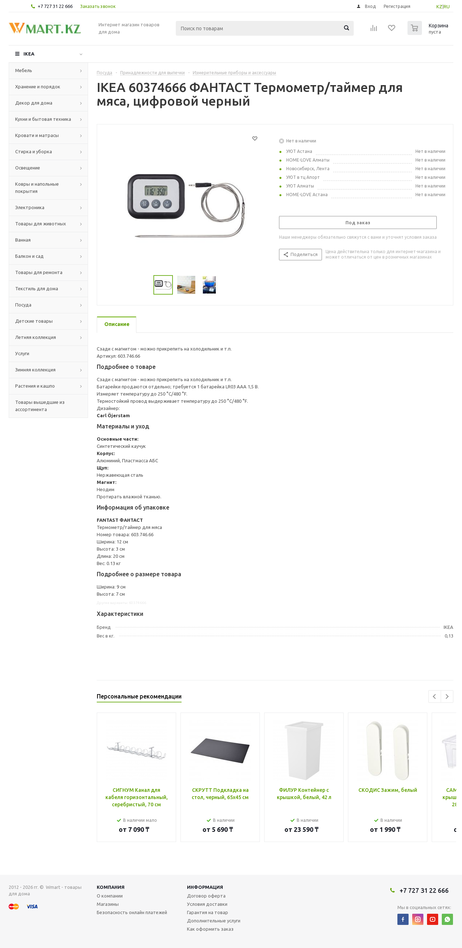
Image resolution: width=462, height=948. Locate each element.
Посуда (23, 304)
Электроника (29, 207)
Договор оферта (206, 895)
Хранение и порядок (37, 86)
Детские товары (34, 320)
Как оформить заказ (210, 928)
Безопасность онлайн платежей (132, 912)
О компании (110, 895)
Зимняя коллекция (35, 369)
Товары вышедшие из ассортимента (40, 406)
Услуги (22, 353)
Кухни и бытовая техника (43, 119)
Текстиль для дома (36, 288)
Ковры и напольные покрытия (37, 187)
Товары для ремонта (38, 272)
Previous (435, 696)
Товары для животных (40, 223)
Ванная (23, 239)
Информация (205, 887)
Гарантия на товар (207, 912)
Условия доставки (207, 904)
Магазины (108, 904)
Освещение (27, 167)
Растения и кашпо (35, 385)
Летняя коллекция (35, 337)
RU (447, 6)
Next (447, 696)
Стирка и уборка (33, 151)
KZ (439, 6)
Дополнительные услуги (213, 920)
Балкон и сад (29, 256)
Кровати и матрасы (37, 135)
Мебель (23, 70)
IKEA (28, 53)
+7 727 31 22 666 (55, 6)
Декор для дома (33, 102)
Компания (111, 887)
